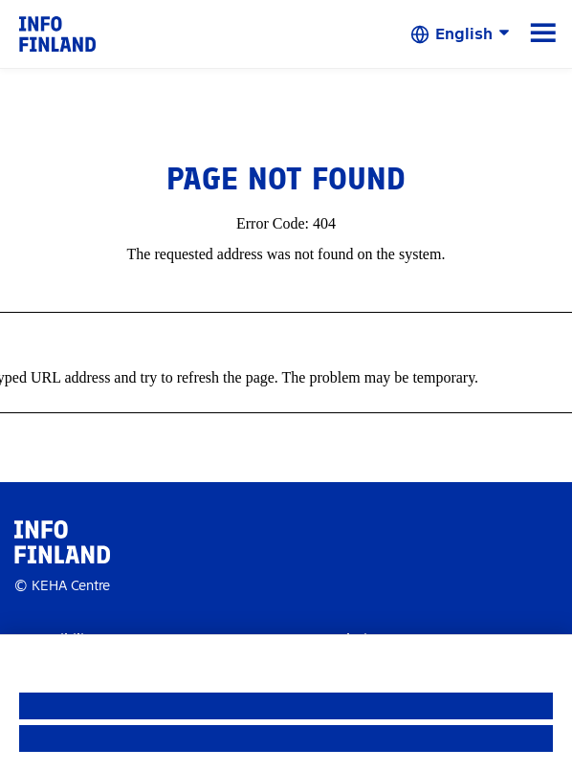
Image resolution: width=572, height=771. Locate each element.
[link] (57, 33)
